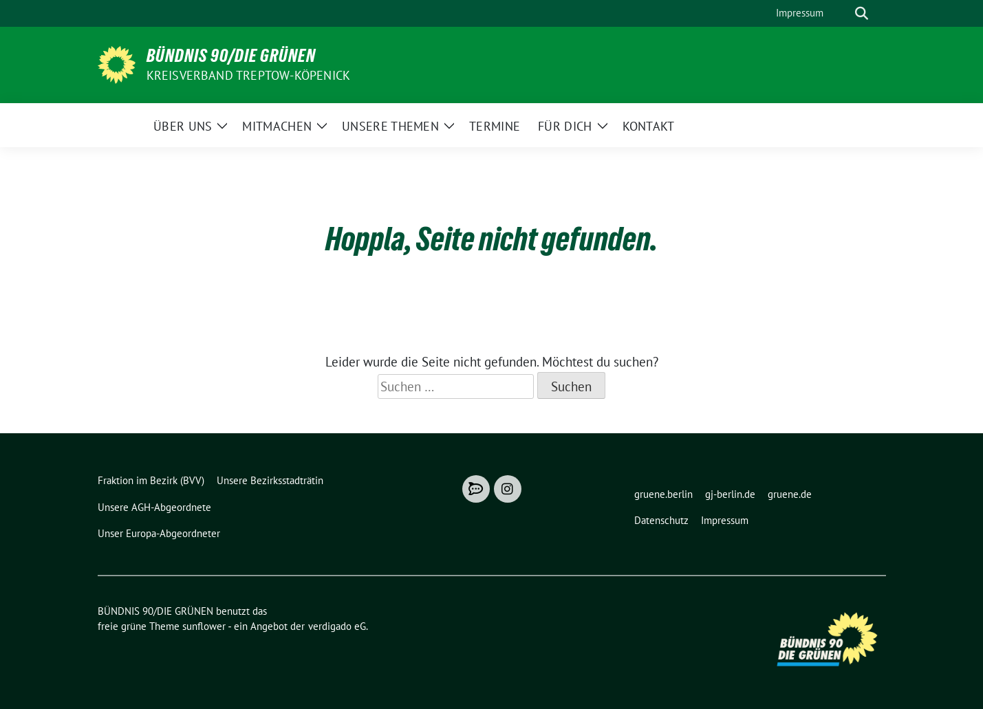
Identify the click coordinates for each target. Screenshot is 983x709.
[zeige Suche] (861, 13)
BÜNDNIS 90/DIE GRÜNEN (231, 55)
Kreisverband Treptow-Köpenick (249, 75)
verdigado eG (337, 626)
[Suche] (842, 13)
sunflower (204, 626)
